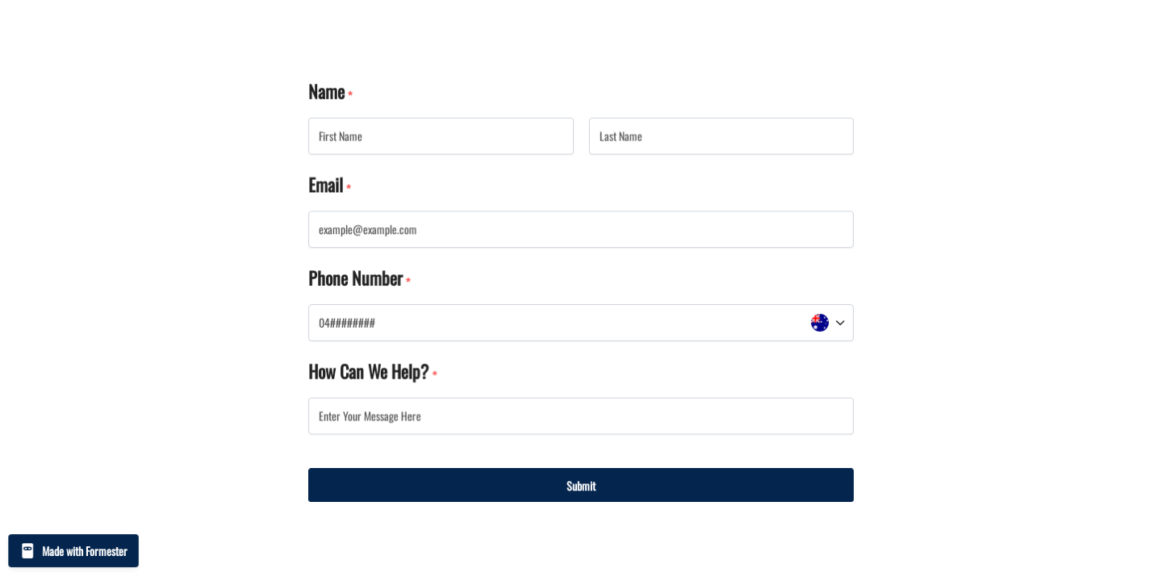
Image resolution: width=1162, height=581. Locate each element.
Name (327, 92)
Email (326, 185)
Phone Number (356, 277)
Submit (581, 484)
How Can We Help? (369, 370)
